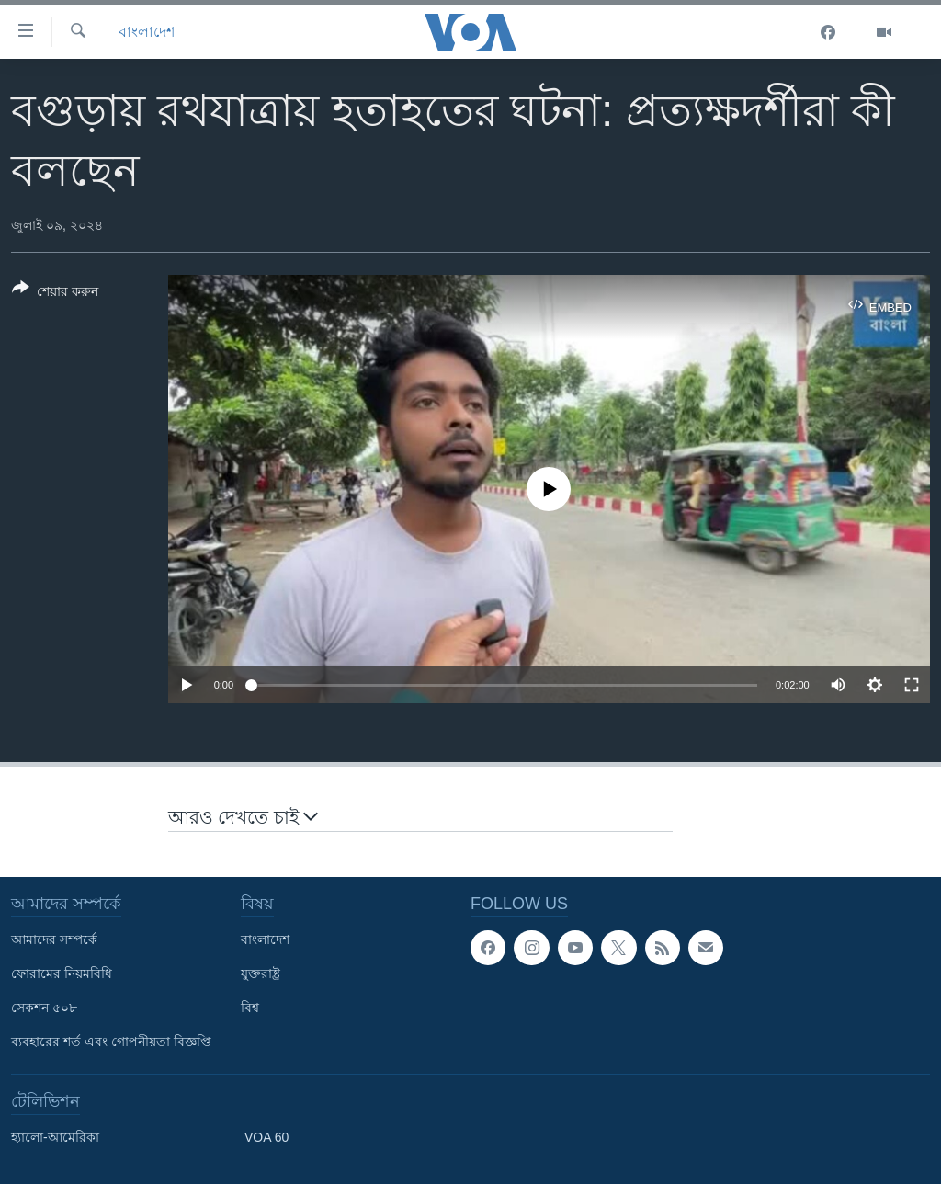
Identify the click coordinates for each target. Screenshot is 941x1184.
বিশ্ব (250, 1007)
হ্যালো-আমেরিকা (55, 1137)
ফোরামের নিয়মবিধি (61, 973)
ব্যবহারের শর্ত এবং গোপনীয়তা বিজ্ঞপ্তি (111, 1041)
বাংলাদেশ (147, 32)
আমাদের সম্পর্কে (54, 939)
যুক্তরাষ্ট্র (260, 973)
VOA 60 (266, 1137)
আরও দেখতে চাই (243, 816)
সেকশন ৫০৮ (44, 1007)
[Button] (55, 293)
